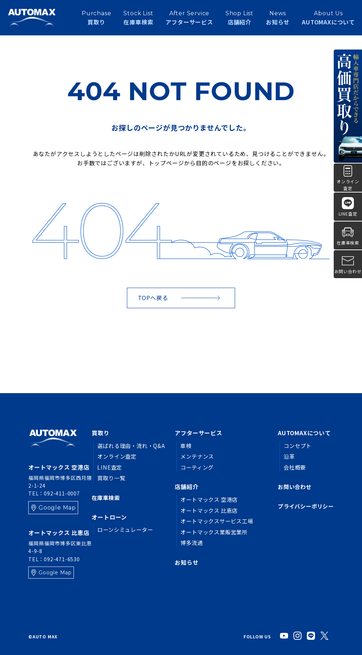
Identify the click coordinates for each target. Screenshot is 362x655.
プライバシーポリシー (304, 506)
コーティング (193, 467)
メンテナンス (193, 456)
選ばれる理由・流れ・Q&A (133, 445)
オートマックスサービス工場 (214, 521)
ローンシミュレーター (126, 529)
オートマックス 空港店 (206, 499)
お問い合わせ (292, 486)
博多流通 (187, 542)
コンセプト (295, 445)
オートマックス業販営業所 (211, 532)
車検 (182, 445)
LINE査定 (110, 467)
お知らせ (278, 19)
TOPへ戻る (153, 297)
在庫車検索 (106, 497)
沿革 (286, 456)
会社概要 (292, 467)
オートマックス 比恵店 (206, 510)
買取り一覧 (112, 477)
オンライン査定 (118, 456)
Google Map (57, 507)
